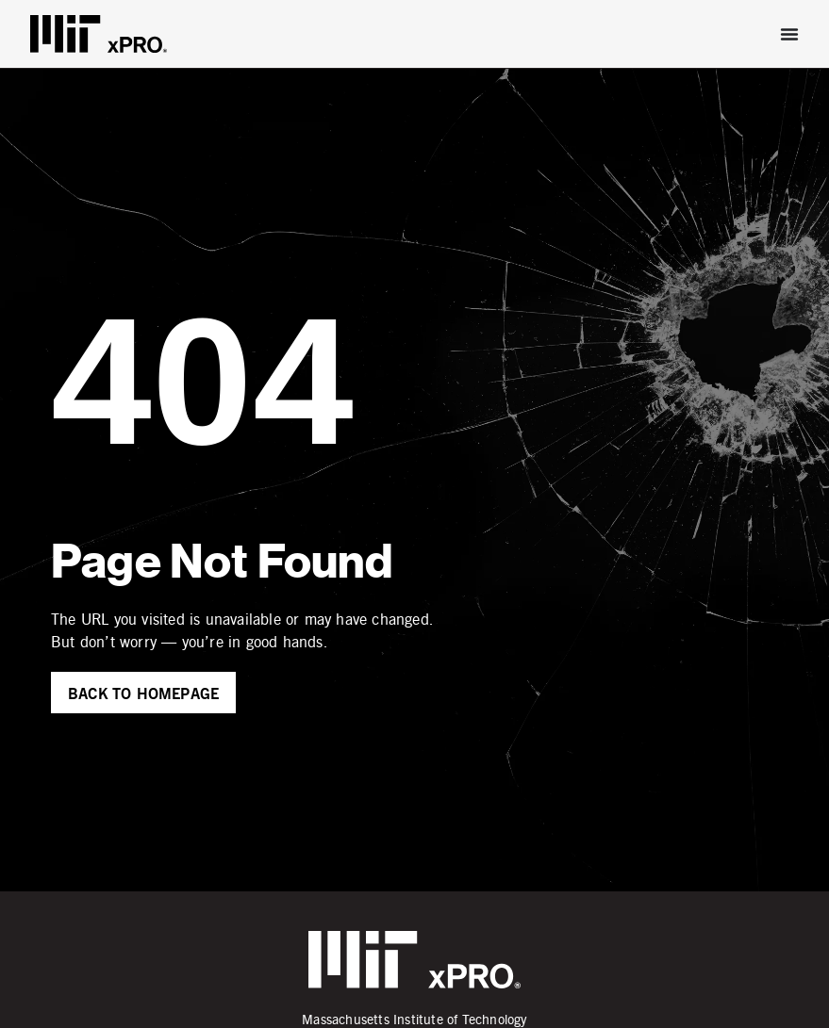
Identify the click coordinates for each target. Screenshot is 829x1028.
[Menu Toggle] (789, 33)
